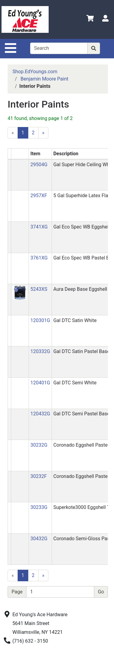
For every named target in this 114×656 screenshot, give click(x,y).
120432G (40, 414)
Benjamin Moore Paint (44, 79)
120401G (40, 383)
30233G (38, 507)
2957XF (38, 195)
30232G (38, 445)
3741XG (39, 227)
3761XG (39, 258)
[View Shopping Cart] (90, 19)
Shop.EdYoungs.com (34, 71)
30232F (38, 476)
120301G (40, 320)
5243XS (38, 289)
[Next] (43, 133)
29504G (38, 164)
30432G (38, 538)
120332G (40, 351)
